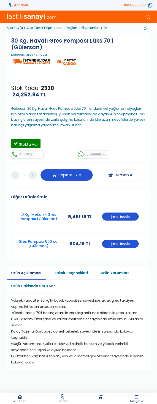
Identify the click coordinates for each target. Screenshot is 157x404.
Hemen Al (121, 173)
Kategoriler (136, 398)
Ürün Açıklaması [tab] (26, 270)
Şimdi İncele (120, 214)
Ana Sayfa (20, 398)
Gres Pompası (36, 55)
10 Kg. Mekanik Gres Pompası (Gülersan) (38, 214)
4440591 (21, 5)
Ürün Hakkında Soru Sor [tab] (33, 283)
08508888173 (135, 5)
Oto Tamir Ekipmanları (44, 27)
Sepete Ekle (67, 173)
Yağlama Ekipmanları (83, 27)
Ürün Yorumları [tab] (115, 270)
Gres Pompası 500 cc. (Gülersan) (38, 241)
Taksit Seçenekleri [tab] (71, 270)
